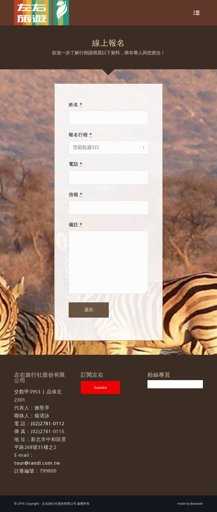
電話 (76, 164)
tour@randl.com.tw (37, 463)
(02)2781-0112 (47, 423)
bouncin (197, 504)
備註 (76, 224)
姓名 (76, 104)
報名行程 (80, 135)
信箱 (76, 194)
